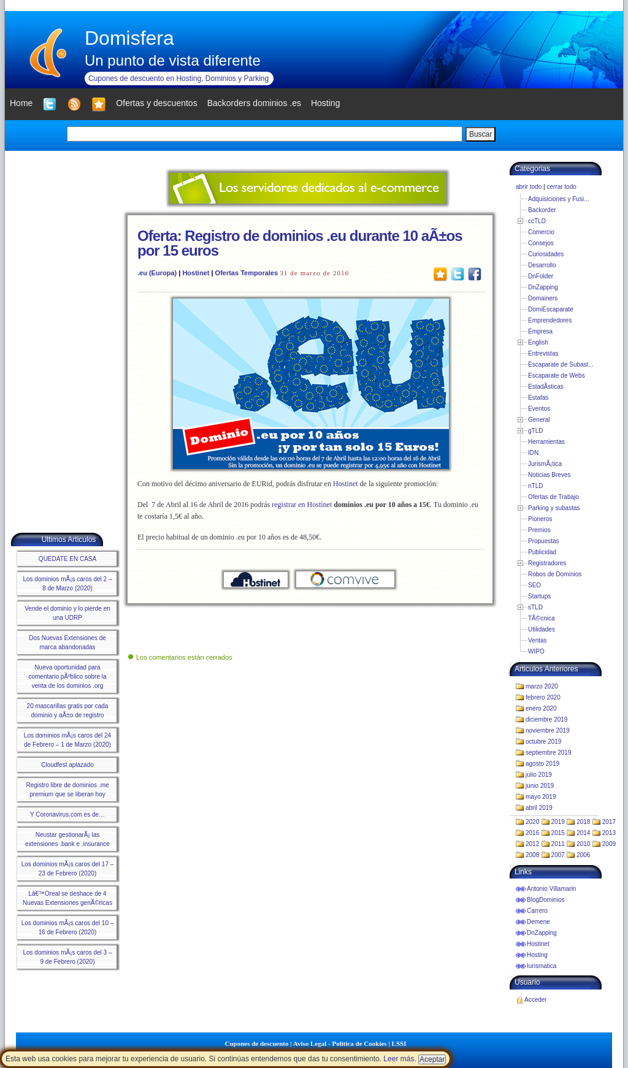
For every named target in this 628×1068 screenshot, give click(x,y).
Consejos (541, 243)
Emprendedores (550, 320)
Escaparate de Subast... (561, 364)
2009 (609, 844)
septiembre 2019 (549, 752)
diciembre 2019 (546, 719)
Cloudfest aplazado (67, 764)
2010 (583, 844)
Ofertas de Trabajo (553, 497)
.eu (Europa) (157, 273)
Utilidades (541, 629)
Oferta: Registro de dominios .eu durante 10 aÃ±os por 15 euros (299, 243)
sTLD (535, 607)
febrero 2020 (543, 697)
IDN (533, 452)
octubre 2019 (543, 741)
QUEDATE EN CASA (67, 558)
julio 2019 (539, 774)
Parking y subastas (554, 508)
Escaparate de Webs (556, 375)
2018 (583, 821)
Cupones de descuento (257, 1043)
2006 (583, 855)
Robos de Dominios (554, 574)
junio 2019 (540, 785)
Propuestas (543, 541)
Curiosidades (546, 254)
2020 (532, 821)
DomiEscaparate (550, 309)
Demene (538, 921)
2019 (558, 821)
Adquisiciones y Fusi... (558, 199)
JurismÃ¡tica (545, 463)
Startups (539, 596)
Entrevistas (543, 353)
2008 (532, 855)
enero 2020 (541, 708)
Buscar (480, 134)
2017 (609, 821)
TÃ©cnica (541, 618)
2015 (558, 833)
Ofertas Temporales (246, 273)
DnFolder (540, 276)
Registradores (547, 563)
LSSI (399, 1043)
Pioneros (540, 519)
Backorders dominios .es (254, 103)
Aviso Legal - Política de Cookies (340, 1043)
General (539, 419)
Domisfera (129, 38)
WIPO (536, 651)
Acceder (535, 999)
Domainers (542, 298)
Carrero (537, 910)
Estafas (538, 397)
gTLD (535, 430)
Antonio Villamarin (551, 888)
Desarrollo (542, 265)
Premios (539, 530)
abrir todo (529, 186)
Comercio (541, 232)
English (538, 342)
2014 (583, 833)
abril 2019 (539, 807)
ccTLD (537, 221)
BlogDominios (546, 899)
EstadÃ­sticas (546, 386)
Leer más (398, 1059)
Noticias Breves (549, 474)
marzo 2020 (542, 686)
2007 (558, 855)
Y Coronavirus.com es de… (67, 814)
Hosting (537, 955)
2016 (532, 833)
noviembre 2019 (548, 730)
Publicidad (542, 552)
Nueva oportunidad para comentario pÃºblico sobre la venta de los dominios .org (67, 676)
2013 (609, 833)
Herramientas (546, 441)
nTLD (535, 486)
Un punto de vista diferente (173, 60)
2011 (558, 844)
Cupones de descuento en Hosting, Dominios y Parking (178, 78)
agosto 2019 (542, 763)
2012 (532, 844)
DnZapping (543, 287)
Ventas (537, 640)
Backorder (542, 210)
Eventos (539, 408)
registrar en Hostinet (302, 504)
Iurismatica (541, 966)
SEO (534, 585)
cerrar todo (561, 186)
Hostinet (195, 273)
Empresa (540, 331)
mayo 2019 (541, 796)
